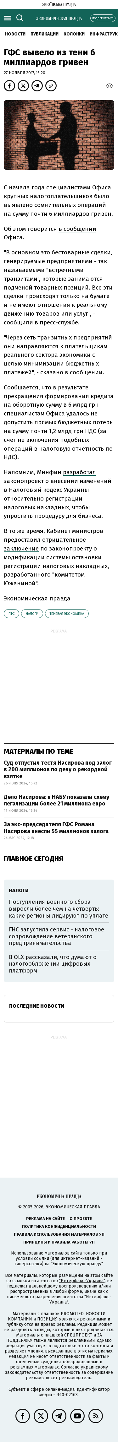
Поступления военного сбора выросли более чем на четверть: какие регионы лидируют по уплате (58, 908)
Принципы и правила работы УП (59, 1242)
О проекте (81, 1218)
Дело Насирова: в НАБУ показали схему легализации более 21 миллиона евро (56, 800)
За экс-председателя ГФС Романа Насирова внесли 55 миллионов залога (57, 828)
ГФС (11, 614)
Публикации (45, 34)
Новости (15, 34)
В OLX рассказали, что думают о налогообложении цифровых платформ (53, 964)
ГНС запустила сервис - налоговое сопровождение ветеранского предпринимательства (56, 936)
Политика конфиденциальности (59, 1226)
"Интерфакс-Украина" (82, 1280)
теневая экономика (67, 614)
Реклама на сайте (45, 1218)
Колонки (74, 34)
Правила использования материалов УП (59, 1234)
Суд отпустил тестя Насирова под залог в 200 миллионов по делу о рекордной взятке (58, 769)
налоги (32, 614)
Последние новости (36, 1006)
